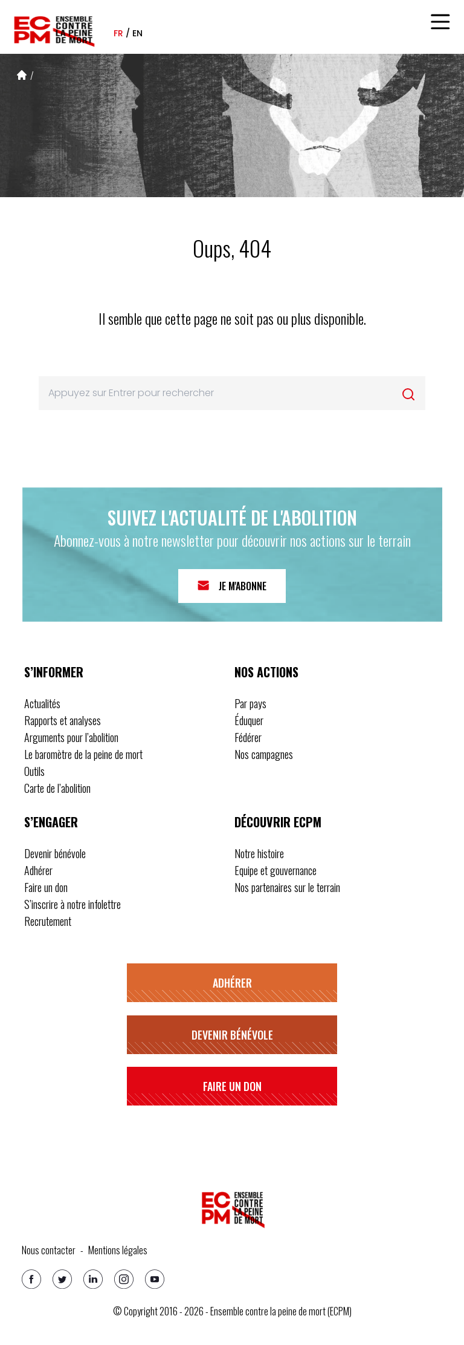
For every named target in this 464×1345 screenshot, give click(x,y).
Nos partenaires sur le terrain (287, 887)
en (137, 33)
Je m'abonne (242, 586)
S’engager (51, 821)
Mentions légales (117, 1250)
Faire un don (46, 887)
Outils (34, 771)
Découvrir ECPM (277, 821)
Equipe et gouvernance (275, 870)
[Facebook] (31, 1279)
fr (118, 33)
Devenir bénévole (55, 853)
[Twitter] (62, 1279)
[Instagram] (124, 1279)
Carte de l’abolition (57, 788)
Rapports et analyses (62, 720)
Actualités (42, 703)
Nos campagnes (263, 754)
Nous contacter (49, 1250)
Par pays (250, 703)
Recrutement (47, 921)
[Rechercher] (408, 394)
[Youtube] (154, 1279)
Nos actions (266, 671)
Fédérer (248, 737)
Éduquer (248, 720)
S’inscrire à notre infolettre (72, 904)
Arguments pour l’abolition (71, 737)
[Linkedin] (93, 1279)
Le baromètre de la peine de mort (83, 754)
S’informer (53, 671)
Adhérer (38, 870)
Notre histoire (259, 853)
